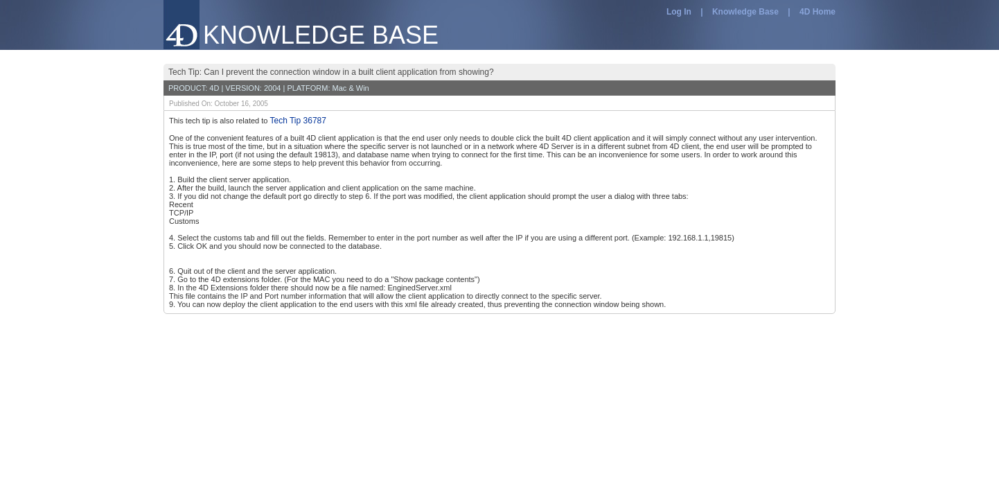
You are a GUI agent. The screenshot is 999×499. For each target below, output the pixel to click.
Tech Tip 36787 (298, 120)
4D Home (817, 12)
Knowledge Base (745, 12)
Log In (678, 12)
